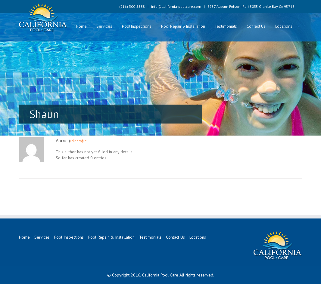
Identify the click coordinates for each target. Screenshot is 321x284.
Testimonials (226, 26)
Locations (283, 26)
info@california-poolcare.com (176, 6)
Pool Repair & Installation (183, 26)
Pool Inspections (136, 26)
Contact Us (256, 26)
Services (104, 26)
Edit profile (78, 141)
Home (81, 26)
